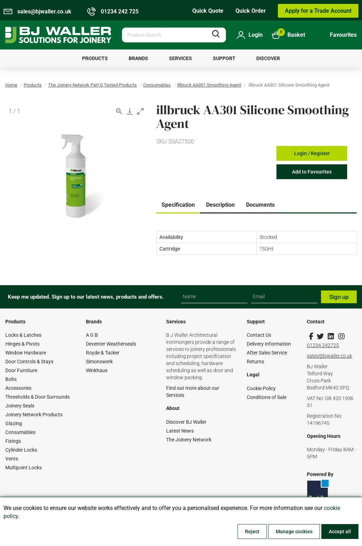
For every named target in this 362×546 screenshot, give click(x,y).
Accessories (18, 388)
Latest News (180, 431)
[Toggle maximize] (140, 111)
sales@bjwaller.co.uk (329, 356)
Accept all (340, 531)
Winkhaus (96, 370)
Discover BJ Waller (186, 422)
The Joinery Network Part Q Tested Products (92, 85)
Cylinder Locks (21, 450)
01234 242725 (323, 345)
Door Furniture (21, 370)
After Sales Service (267, 353)
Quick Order (250, 10)
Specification (178, 204)
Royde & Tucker (102, 353)
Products (33, 85)
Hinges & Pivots (22, 344)
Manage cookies (294, 531)
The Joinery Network (188, 439)
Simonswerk (99, 361)
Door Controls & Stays (29, 361)
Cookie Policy (261, 388)
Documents (260, 204)
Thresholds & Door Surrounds (37, 397)
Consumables (157, 85)
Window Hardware (25, 353)
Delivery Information (269, 344)
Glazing (13, 423)
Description (220, 204)
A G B (92, 335)
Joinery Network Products (34, 414)
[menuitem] (95, 58)
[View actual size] (119, 111)
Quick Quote (207, 10)
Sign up (339, 296)
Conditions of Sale (266, 397)
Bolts (11, 379)
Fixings (13, 441)
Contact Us (259, 335)
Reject (252, 531)
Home (11, 85)
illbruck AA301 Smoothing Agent (209, 85)
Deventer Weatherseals (111, 344)
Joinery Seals (19, 406)
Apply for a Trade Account (318, 10)
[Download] (129, 111)
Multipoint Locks (23, 467)
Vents (11, 459)
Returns (255, 361)
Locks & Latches (23, 335)
